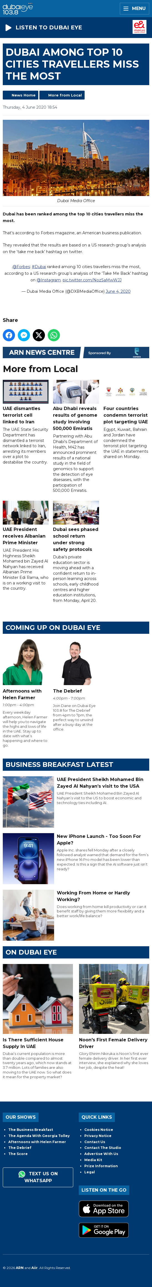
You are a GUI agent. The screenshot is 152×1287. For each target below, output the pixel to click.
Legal (89, 1172)
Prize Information (101, 1166)
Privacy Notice (98, 1136)
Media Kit (93, 1160)
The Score (18, 1154)
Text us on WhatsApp (38, 1177)
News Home (24, 95)
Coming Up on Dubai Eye (53, 628)
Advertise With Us (101, 1154)
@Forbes (21, 266)
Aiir (34, 1268)
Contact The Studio (102, 1148)
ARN (20, 1268)
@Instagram (49, 279)
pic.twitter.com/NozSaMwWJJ (92, 279)
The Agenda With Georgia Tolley (39, 1136)
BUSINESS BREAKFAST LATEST (59, 764)
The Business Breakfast (30, 1130)
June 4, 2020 (118, 291)
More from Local (65, 95)
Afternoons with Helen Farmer (37, 1142)
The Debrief (19, 1148)
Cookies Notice (98, 1130)
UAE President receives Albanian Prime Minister (26, 523)
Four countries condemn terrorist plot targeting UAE (126, 402)
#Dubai (39, 266)
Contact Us (94, 1142)
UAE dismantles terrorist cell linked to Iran (26, 402)
